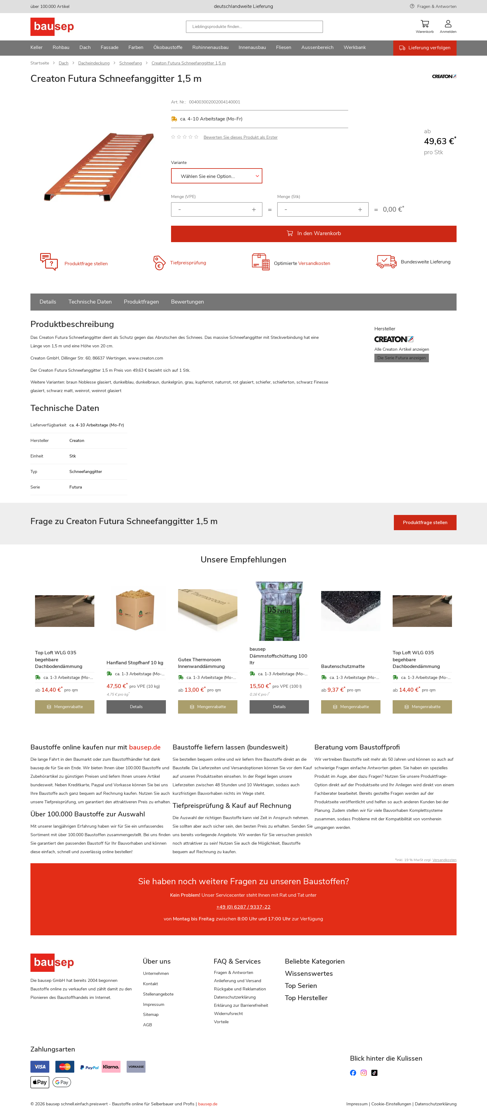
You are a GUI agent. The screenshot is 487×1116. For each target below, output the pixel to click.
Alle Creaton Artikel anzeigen (401, 349)
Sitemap (151, 1014)
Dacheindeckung (94, 63)
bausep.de (207, 1104)
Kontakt (150, 984)
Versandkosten (314, 263)
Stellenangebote (158, 994)
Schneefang (130, 63)
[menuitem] (36, 48)
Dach (63, 63)
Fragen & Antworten (437, 6)
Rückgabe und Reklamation (240, 989)
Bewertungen (187, 301)
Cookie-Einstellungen (391, 1104)
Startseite (39, 63)
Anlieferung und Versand (237, 981)
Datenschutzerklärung (235, 997)
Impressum (153, 1004)
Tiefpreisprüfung (188, 262)
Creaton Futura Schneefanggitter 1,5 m (189, 63)
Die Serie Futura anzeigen (401, 358)
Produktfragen (141, 301)
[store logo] (61, 27)
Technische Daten (90, 301)
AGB (147, 1025)
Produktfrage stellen (86, 263)
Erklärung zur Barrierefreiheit (241, 1005)
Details (48, 301)
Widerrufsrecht (228, 1014)
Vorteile (221, 1022)
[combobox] (254, 27)
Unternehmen (156, 973)
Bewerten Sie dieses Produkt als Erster (241, 137)
